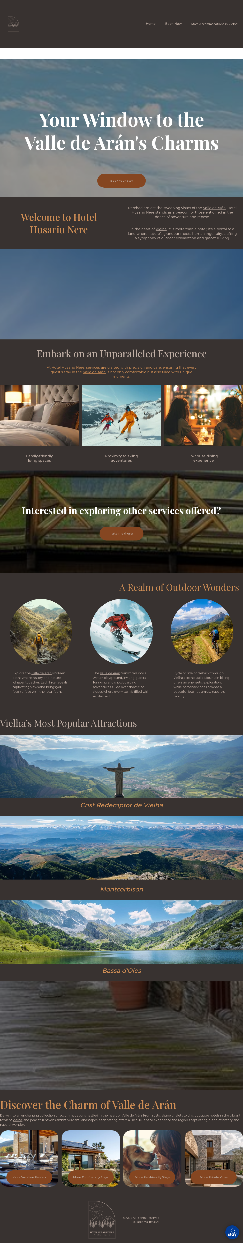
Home (151, 24)
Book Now (173, 24)
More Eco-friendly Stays (90, 1177)
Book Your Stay (121, 180)
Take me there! (121, 533)
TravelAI (154, 1222)
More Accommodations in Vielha (214, 24)
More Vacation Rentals (29, 1177)
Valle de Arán (214, 208)
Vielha (161, 229)
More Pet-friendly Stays (152, 1177)
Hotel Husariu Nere (68, 367)
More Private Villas (214, 1177)
